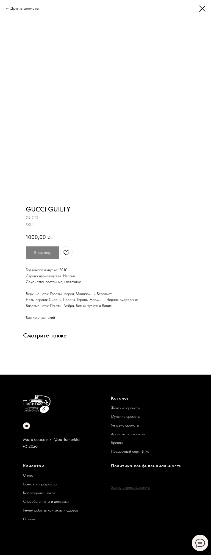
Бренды (117, 442)
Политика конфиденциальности (146, 465)
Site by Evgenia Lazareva (130, 487)
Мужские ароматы (125, 416)
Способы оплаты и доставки (46, 501)
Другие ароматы (24, 8)
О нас (28, 475)
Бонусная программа (40, 484)
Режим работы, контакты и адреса (50, 510)
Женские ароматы (125, 408)
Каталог (120, 398)
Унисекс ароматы (125, 425)
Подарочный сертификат (131, 451)
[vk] (26, 425)
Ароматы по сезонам (128, 434)
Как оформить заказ (39, 493)
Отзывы (29, 519)
